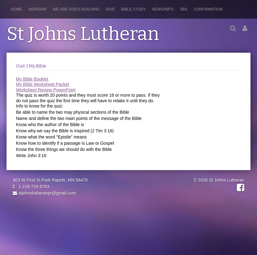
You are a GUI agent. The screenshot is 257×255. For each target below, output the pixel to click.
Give (110, 9)
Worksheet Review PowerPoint (45, 89)
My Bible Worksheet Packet (42, 84)
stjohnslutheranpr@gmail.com (44, 193)
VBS (183, 9)
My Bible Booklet (32, 79)
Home (16, 9)
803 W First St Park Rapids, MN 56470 (50, 180)
